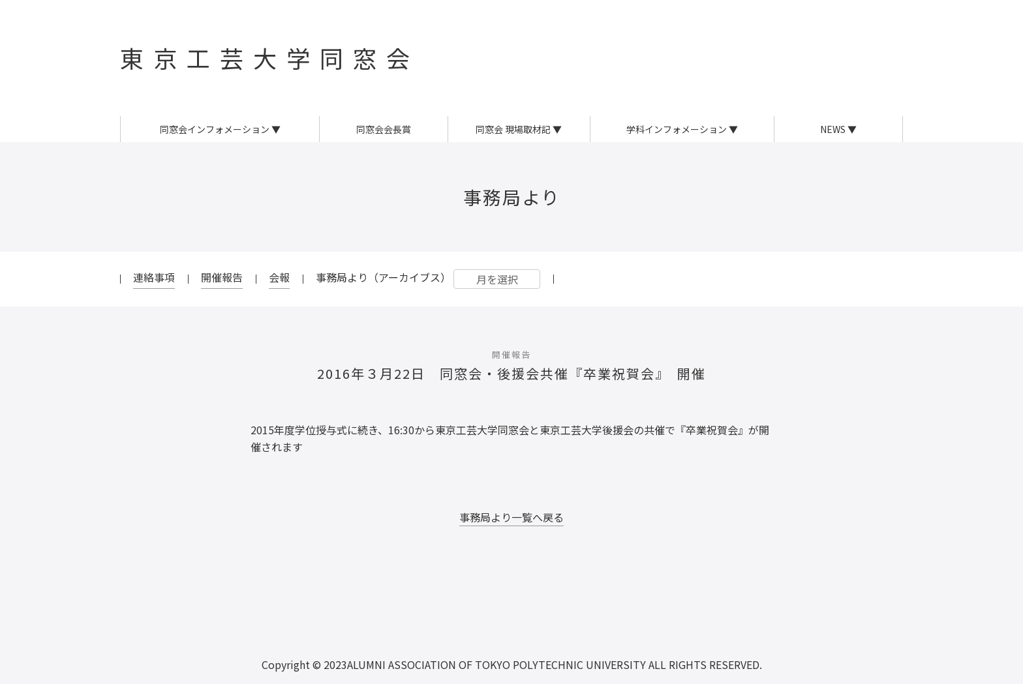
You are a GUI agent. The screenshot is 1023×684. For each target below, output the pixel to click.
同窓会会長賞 (383, 129)
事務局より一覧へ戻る (511, 517)
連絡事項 (154, 277)
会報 (279, 277)
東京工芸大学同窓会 (270, 57)
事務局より (511, 197)
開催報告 (222, 277)
